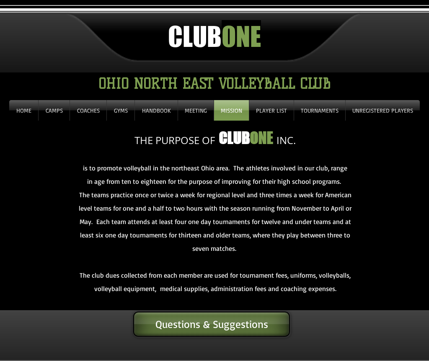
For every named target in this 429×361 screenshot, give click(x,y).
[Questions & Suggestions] (211, 324)
